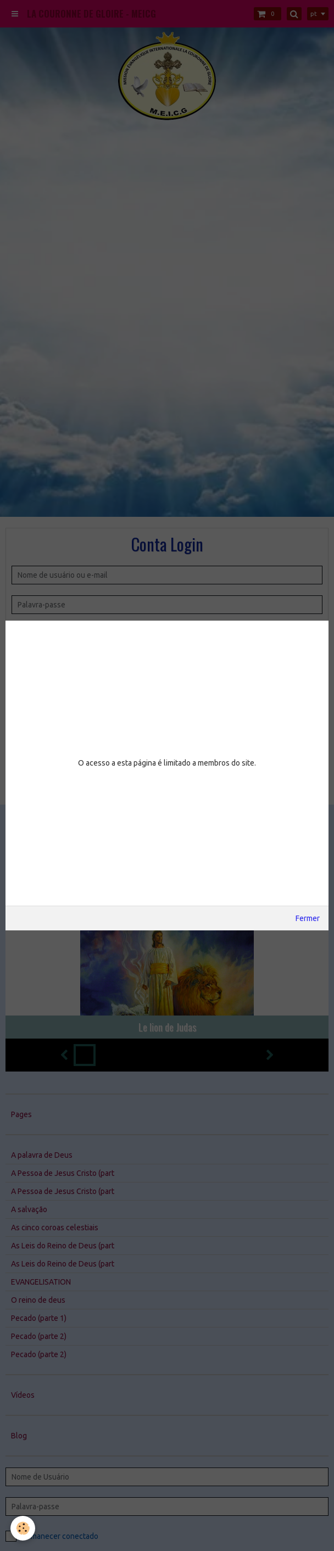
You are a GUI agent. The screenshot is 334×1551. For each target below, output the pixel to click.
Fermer (308, 918)
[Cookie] (23, 1528)
